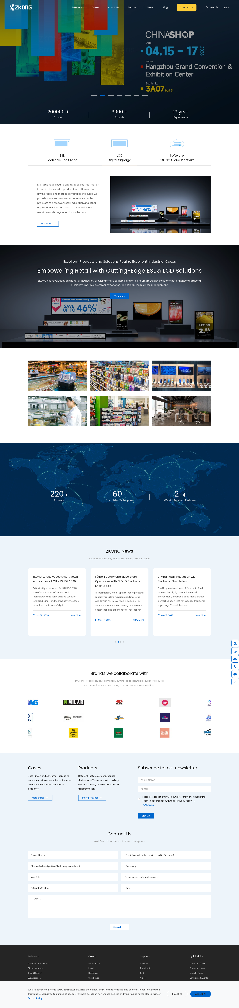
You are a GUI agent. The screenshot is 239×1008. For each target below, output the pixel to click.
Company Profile (197, 963)
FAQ (142, 973)
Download (145, 968)
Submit (119, 927)
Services (144, 963)
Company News (197, 968)
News (150, 7)
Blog (165, 7)
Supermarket (94, 963)
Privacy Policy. (35, 998)
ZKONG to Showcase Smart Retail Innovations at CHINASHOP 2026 (117, 579)
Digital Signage (35, 968)
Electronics (93, 973)
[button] (94, 95)
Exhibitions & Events (199, 978)
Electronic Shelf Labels (38, 963)
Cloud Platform (35, 973)
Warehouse (93, 978)
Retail (91, 968)
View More (76, 627)
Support (133, 7)
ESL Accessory (34, 978)
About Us (113, 7)
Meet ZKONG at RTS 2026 (49, 577)
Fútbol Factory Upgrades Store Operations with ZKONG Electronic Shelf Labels (180, 581)
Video (143, 978)
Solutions (77, 7)
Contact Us (186, 7)
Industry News (196, 973)
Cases (95, 7)
